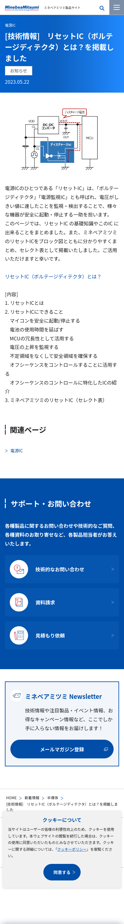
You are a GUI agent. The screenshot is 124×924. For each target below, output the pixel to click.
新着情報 (31, 797)
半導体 (52, 797)
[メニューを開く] (116, 7)
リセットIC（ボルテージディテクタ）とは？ (53, 276)
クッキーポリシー (71, 849)
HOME (11, 797)
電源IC (10, 25)
